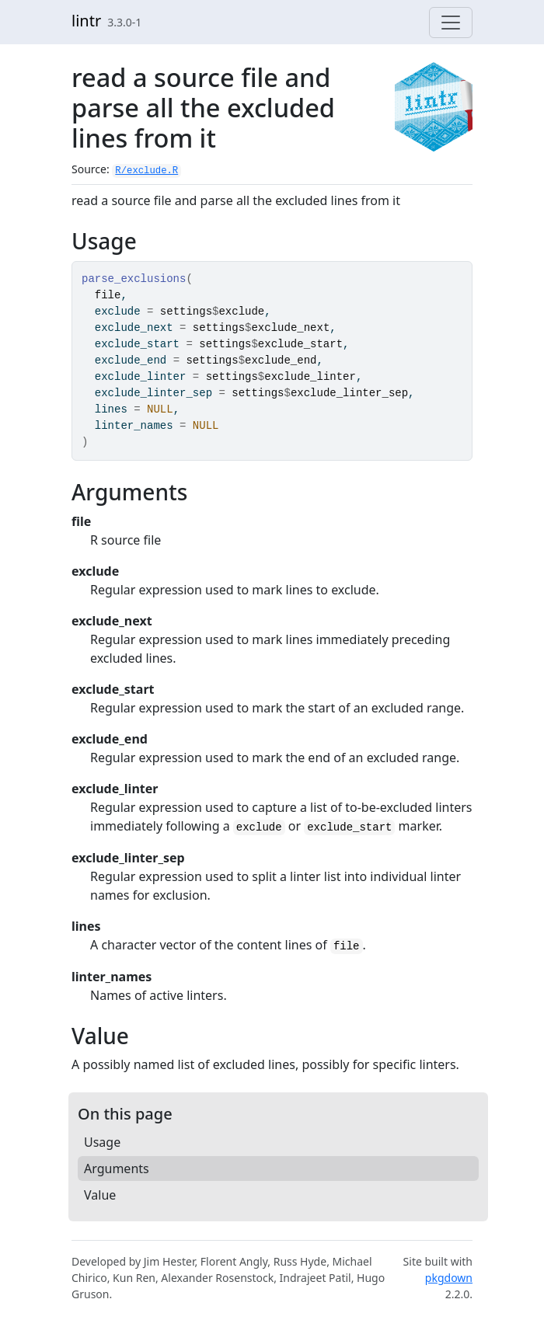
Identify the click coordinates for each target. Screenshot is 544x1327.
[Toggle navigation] (451, 22)
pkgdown (449, 1277)
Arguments (116, 1168)
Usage (102, 1142)
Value (100, 1194)
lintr (86, 20)
